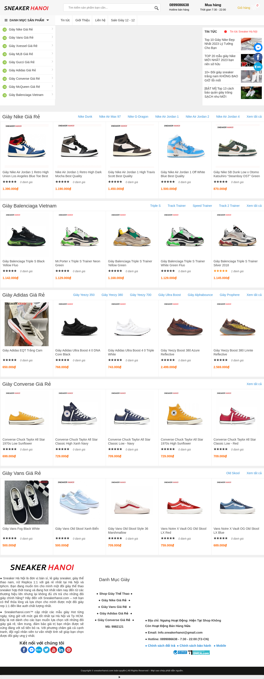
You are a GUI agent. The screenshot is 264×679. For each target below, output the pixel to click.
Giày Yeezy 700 (140, 295)
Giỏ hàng (249, 7)
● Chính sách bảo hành (195, 645)
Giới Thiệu (82, 20)
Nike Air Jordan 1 (167, 116)
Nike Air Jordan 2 (197, 116)
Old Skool (233, 473)
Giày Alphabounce (200, 295)
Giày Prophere (230, 295)
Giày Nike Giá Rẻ (21, 29)
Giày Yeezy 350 (84, 295)
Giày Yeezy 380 (112, 295)
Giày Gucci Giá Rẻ (22, 62)
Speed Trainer (202, 205)
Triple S (155, 205)
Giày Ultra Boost (169, 295)
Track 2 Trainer (229, 205)
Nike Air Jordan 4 (228, 116)
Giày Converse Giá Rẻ (24, 78)
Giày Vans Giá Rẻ (21, 37)
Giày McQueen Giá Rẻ (24, 86)
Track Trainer (177, 205)
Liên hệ (100, 20)
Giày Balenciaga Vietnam (26, 95)
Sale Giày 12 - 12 (123, 20)
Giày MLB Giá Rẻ (21, 54)
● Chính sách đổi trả (160, 645)
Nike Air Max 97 (110, 116)
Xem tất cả (254, 116)
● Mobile (220, 645)
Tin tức (211, 31)
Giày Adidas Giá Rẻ (22, 70)
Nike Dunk (85, 116)
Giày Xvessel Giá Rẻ (23, 46)
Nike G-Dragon (138, 116)
